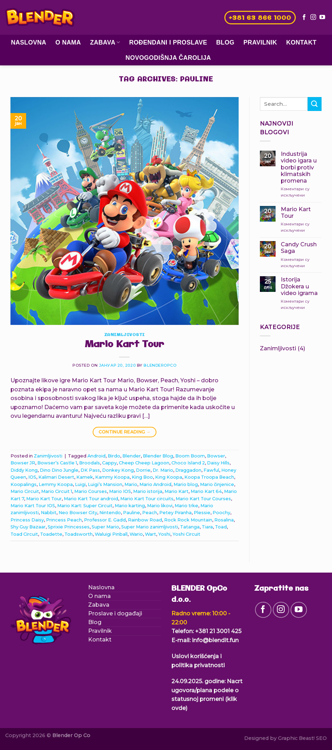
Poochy (221, 512)
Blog (225, 42)
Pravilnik (260, 42)
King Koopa (168, 477)
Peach (149, 512)
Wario (136, 534)
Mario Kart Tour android (91, 498)
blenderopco (160, 365)
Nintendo (110, 512)
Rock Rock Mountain (188, 519)
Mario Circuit (24, 491)
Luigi (80, 484)
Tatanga (190, 526)
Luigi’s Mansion (105, 484)
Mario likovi (159, 505)
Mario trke (186, 505)
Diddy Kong (24, 470)
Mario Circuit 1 (56, 491)
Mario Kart (176, 491)
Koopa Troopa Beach (209, 477)
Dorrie (143, 470)
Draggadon (188, 470)
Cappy (109, 462)
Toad (221, 526)
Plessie (202, 512)
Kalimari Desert (56, 477)
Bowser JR (22, 462)
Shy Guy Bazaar (28, 526)
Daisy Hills (218, 462)
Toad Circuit (24, 534)
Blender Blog (158, 455)
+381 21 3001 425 (218, 631)
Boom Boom (190, 455)
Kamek (84, 477)
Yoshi (164, 534)
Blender (131, 455)
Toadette (51, 534)
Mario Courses (90, 491)
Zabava (105, 42)
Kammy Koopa (112, 477)
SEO (321, 738)
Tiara (207, 526)
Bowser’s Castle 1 (57, 462)
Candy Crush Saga (299, 247)
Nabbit (48, 512)
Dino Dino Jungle (59, 470)
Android (96, 455)
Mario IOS (120, 491)
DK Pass (90, 470)
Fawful (211, 470)
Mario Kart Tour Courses (203, 498)
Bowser (216, 455)
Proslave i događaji (115, 613)
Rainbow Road (145, 519)
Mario (130, 484)
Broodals (89, 462)
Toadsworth (78, 534)
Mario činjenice (217, 484)
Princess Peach (64, 519)
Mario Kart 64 (206, 491)
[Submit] (315, 104)
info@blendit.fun (215, 640)
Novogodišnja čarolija (168, 57)
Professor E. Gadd (105, 519)
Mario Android (155, 484)
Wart (150, 534)
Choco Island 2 (188, 462)
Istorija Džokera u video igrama (299, 286)
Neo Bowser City (78, 512)
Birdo (114, 455)
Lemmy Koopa (56, 484)
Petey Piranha (175, 512)
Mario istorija (147, 491)
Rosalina (224, 519)
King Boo (142, 477)
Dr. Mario (163, 470)
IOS (32, 477)
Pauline (131, 512)
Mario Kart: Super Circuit (85, 505)
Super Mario (105, 526)
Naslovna (28, 42)
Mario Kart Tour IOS (32, 505)
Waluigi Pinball (111, 534)
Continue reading (125, 432)
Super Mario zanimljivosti (149, 526)
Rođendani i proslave (168, 42)
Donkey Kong (118, 470)
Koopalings (23, 484)
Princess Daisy (27, 519)
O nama (68, 42)
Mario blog (185, 484)
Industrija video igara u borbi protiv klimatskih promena (299, 167)
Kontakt (301, 42)
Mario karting (130, 505)
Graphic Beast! (296, 738)
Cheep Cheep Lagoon (144, 462)
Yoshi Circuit (186, 534)
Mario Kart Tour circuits (146, 498)
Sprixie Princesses (69, 526)
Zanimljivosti (124, 335)
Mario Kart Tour (124, 344)
